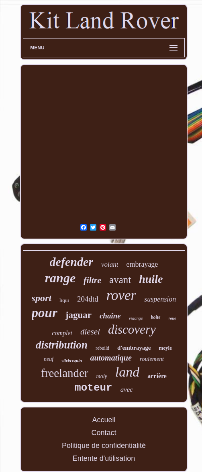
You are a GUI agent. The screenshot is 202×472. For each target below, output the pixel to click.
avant (120, 279)
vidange (136, 318)
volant (109, 264)
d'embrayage (134, 347)
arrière (157, 376)
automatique (110, 357)
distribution (62, 345)
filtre (92, 280)
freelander (64, 373)
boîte (156, 317)
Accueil (103, 420)
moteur (93, 388)
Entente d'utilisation (104, 458)
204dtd (87, 299)
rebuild (102, 348)
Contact (103, 433)
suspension (160, 299)
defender (71, 261)
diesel (90, 331)
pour (44, 313)
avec (126, 389)
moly (101, 376)
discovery (132, 329)
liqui (64, 300)
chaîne (110, 316)
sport (41, 298)
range (60, 278)
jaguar (78, 315)
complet (62, 333)
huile (151, 279)
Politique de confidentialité (104, 446)
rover (121, 295)
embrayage (142, 264)
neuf (48, 359)
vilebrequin (71, 360)
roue (172, 318)
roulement (152, 359)
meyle (165, 348)
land (127, 372)
